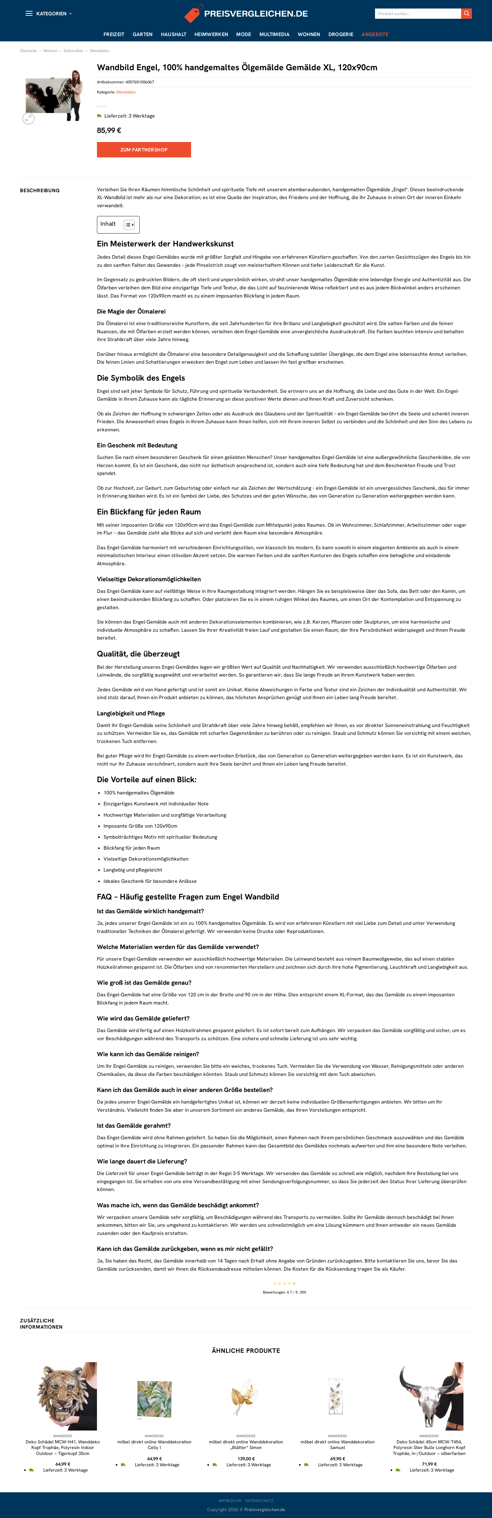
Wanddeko (99, 50)
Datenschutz (259, 1500)
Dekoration (73, 50)
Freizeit (114, 34)
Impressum (230, 1500)
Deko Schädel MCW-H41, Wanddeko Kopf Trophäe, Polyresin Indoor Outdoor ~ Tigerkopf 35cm (63, 1447)
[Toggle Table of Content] (126, 224)
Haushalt (174, 34)
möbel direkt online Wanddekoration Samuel (338, 1445)
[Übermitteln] (466, 13)
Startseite (28, 50)
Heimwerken (211, 34)
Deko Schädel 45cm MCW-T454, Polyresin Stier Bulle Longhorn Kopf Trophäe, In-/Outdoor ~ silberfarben (429, 1447)
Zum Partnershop (144, 149)
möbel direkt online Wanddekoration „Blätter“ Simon (246, 1445)
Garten (143, 34)
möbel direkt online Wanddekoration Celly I (154, 1445)
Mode (243, 34)
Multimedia (274, 34)
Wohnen (309, 34)
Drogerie (341, 34)
